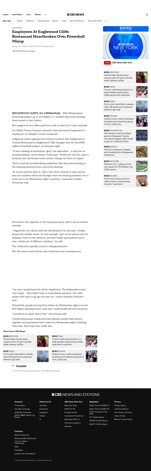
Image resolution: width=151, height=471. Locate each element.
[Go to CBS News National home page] (75, 14)
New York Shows (77, 21)
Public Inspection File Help (98, 413)
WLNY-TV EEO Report (98, 424)
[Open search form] (147, 14)
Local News (17, 15)
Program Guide (70, 412)
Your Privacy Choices (123, 412)
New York (7, 21)
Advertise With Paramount (25, 438)
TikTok (42, 416)
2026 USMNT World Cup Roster (24, 416)
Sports (55, 21)
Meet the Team (70, 405)
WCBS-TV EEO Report (98, 421)
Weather (30, 21)
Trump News (19, 405)
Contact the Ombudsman (24, 454)
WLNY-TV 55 (69, 409)
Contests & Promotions (74, 416)
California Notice (121, 409)
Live (29, 14)
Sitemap (67, 426)
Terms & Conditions (72, 423)
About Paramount (21, 435)
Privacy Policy (120, 405)
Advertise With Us (71, 419)
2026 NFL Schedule (22, 412)
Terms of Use (119, 416)
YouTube (43, 405)
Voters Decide (43, 21)
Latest (6, 15)
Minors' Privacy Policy (123, 419)
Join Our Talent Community (20, 442)
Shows (38, 15)
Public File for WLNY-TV (99, 409)
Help (16, 447)
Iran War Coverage (22, 409)
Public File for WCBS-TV (99, 405)
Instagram (43, 412)
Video (64, 21)
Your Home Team (95, 21)
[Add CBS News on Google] (24, 51)
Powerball (21, 366)
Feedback (18, 450)
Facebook (43, 409)
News (20, 21)
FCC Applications (96, 417)
